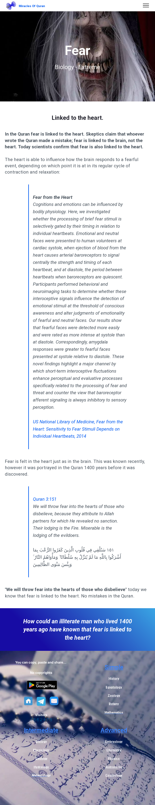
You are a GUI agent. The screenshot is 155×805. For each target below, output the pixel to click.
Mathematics (114, 712)
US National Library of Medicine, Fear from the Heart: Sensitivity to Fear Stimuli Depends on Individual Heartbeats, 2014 (78, 429)
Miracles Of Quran (32, 6)
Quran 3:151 (45, 499)
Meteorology (41, 775)
